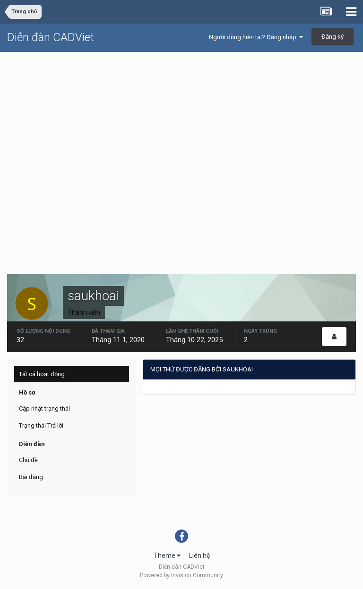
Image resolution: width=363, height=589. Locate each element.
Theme (167, 555)
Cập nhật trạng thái (44, 408)
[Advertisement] (181, 123)
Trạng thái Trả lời (41, 425)
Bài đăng (31, 476)
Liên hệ (199, 555)
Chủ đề (28, 459)
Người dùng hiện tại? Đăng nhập (256, 37)
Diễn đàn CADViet (50, 37)
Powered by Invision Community (181, 575)
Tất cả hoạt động (42, 374)
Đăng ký (332, 36)
